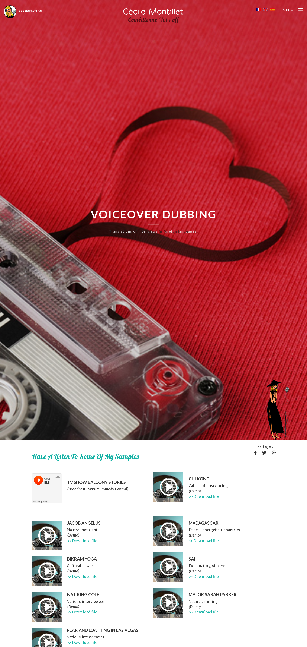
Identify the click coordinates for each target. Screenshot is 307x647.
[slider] (168, 500)
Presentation (23, 11)
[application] (168, 487)
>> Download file (204, 496)
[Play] (168, 487)
